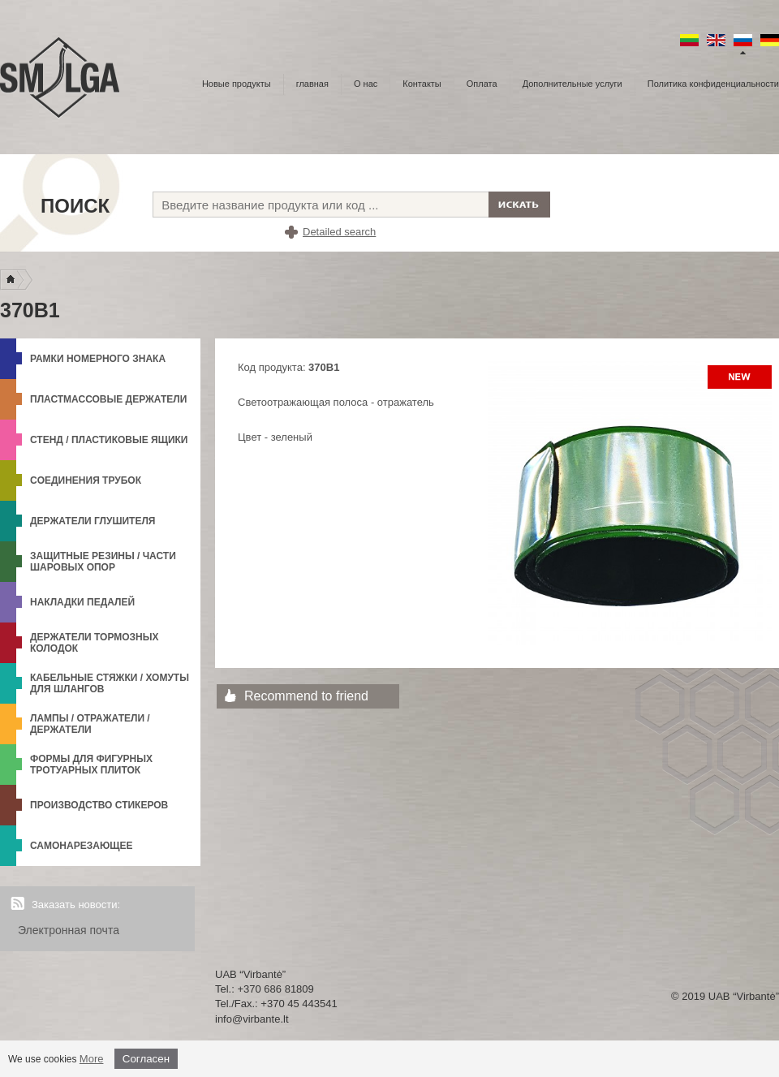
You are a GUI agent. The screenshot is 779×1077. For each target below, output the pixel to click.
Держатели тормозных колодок (94, 642)
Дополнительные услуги (572, 83)
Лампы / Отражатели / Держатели (90, 724)
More (92, 1059)
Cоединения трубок (85, 480)
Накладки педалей (82, 602)
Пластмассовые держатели (108, 399)
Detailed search (339, 232)
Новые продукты (236, 83)
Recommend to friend (306, 696)
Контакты (421, 83)
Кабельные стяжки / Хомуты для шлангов (109, 683)
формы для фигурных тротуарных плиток (91, 764)
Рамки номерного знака (98, 358)
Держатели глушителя (92, 521)
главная (312, 83)
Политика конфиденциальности (713, 83)
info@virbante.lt (252, 1019)
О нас (365, 83)
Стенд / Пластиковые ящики (109, 440)
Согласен (146, 1059)
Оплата (482, 83)
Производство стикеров (99, 805)
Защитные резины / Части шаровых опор (103, 561)
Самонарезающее (81, 845)
